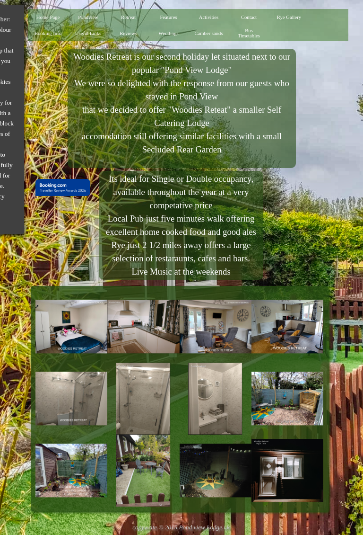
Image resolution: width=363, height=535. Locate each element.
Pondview (88, 17)
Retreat (128, 17)
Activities (208, 17)
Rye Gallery (289, 17)
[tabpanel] (181, 108)
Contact (249, 17)
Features (168, 17)
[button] (71, 327)
